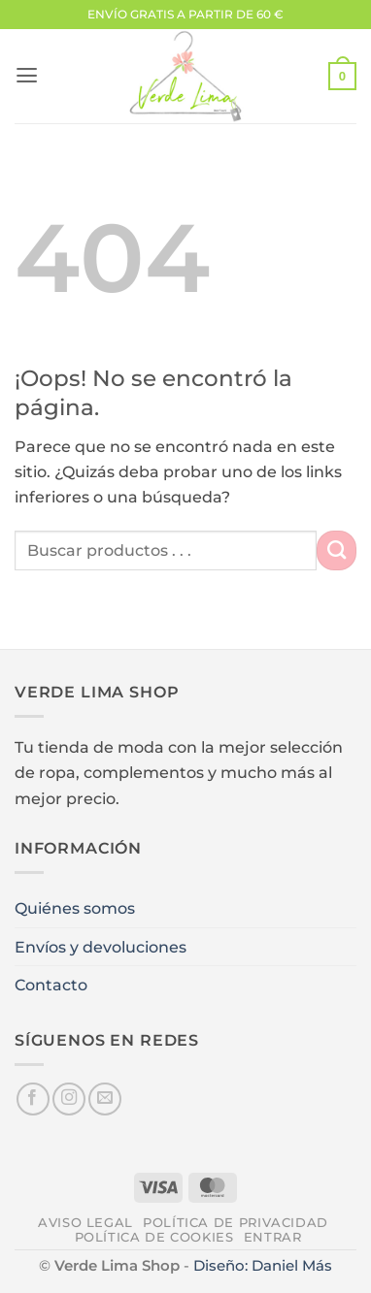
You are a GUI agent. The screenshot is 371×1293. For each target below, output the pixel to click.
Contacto (51, 984)
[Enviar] (336, 550)
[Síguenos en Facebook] (33, 1099)
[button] (27, 75)
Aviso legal (85, 1222)
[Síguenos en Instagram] (68, 1099)
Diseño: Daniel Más (262, 1266)
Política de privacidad (235, 1222)
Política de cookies (154, 1237)
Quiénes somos (75, 908)
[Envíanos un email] (104, 1099)
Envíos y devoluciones (100, 946)
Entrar (273, 1237)
